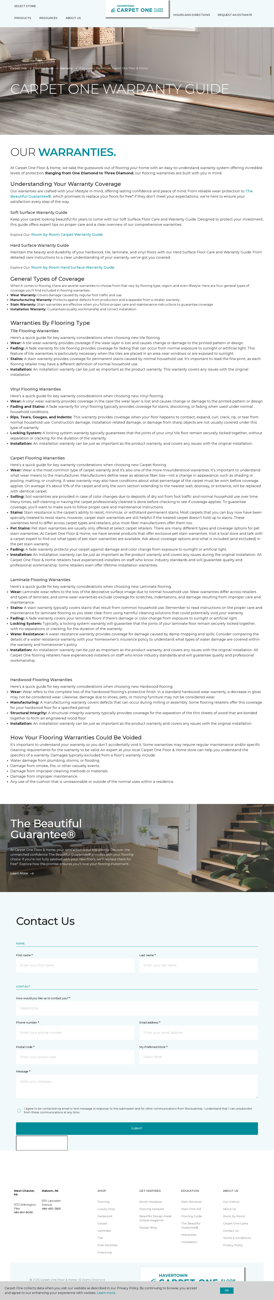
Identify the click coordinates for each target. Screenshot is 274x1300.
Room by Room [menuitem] (234, 1216)
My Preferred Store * (153, 1047)
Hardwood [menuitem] (105, 1216)
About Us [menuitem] (229, 1209)
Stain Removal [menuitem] (191, 1202)
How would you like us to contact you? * (43, 998)
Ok (227, 1290)
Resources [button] (48, 18)
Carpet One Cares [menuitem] (235, 1223)
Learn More (22, 873)
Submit (137, 1128)
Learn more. (106, 1293)
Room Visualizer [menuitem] (150, 1202)
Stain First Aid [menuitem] (191, 1209)
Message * (23, 1071)
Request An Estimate (235, 15)
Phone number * (27, 1022)
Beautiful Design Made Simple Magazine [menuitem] (155, 1218)
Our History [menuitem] (231, 1202)
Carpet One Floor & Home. (58, 1280)
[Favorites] (177, 23)
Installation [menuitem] (189, 1242)
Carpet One (18, 68)
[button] (172, 23)
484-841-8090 (23, 1212)
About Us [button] (73, 18)
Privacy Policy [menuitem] (233, 1245)
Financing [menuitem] (105, 1252)
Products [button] (22, 18)
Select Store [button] (25, 6)
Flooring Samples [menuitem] (151, 1209)
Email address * (149, 1022)
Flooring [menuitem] (103, 1202)
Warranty (66, 68)
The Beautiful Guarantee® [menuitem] (190, 1225)
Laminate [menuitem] (104, 1230)
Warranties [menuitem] (189, 1235)
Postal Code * (25, 1047)
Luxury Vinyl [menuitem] (106, 1209)
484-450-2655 (51, 1208)
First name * (24, 955)
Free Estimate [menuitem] (107, 1245)
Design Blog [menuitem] (148, 1227)
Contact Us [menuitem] (231, 1230)
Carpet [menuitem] (102, 1223)
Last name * (147, 955)
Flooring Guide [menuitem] (191, 1216)
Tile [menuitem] (100, 1238)
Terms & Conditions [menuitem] (237, 1238)
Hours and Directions (191, 15)
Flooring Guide (43, 68)
